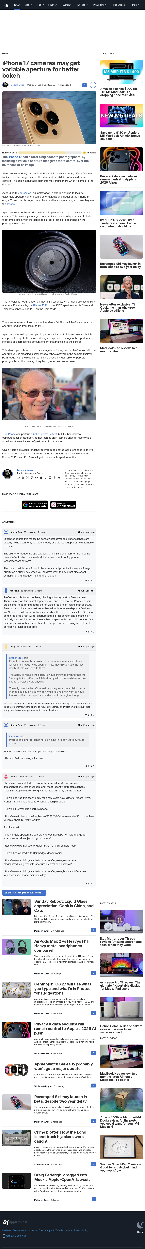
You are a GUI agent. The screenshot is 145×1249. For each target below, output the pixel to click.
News (17, 5)
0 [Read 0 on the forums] (93, 930)
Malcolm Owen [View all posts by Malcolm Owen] (41, 931)
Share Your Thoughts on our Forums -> (24, 892)
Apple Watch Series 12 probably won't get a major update (63, 1066)
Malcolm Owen (17, 85)
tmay (13, 646)
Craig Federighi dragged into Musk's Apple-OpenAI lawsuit (62, 1177)
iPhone (53, 5)
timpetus (15, 591)
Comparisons (19, 1230)
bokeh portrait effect (45, 434)
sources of (24, 192)
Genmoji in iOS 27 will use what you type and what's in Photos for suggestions (62, 988)
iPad (40, 5)
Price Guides (120, 5)
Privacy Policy (81, 1230)
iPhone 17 (15, 157)
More (136, 5)
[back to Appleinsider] (6, 5)
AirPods (82, 5)
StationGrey (16, 532)
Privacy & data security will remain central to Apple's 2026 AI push (65, 1028)
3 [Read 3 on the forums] (93, 1085)
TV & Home (100, 5)
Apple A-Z (51, 1230)
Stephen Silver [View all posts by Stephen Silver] (41, 1165)
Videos (62, 1230)
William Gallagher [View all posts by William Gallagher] (43, 1086)
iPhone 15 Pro (41, 305)
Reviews (6, 1230)
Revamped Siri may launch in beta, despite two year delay (60, 1099)
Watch (67, 5)
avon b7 (14, 776)
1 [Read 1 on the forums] (93, 1199)
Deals (42, 1230)
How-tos (32, 1230)
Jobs (69, 1230)
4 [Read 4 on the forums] (93, 1053)
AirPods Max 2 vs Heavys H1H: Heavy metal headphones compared (62, 946)
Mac (28, 5)
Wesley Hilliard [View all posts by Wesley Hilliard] (41, 1054)
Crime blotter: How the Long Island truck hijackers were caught (60, 1137)
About (86, 532)
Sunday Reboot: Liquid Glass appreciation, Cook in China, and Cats (64, 906)
